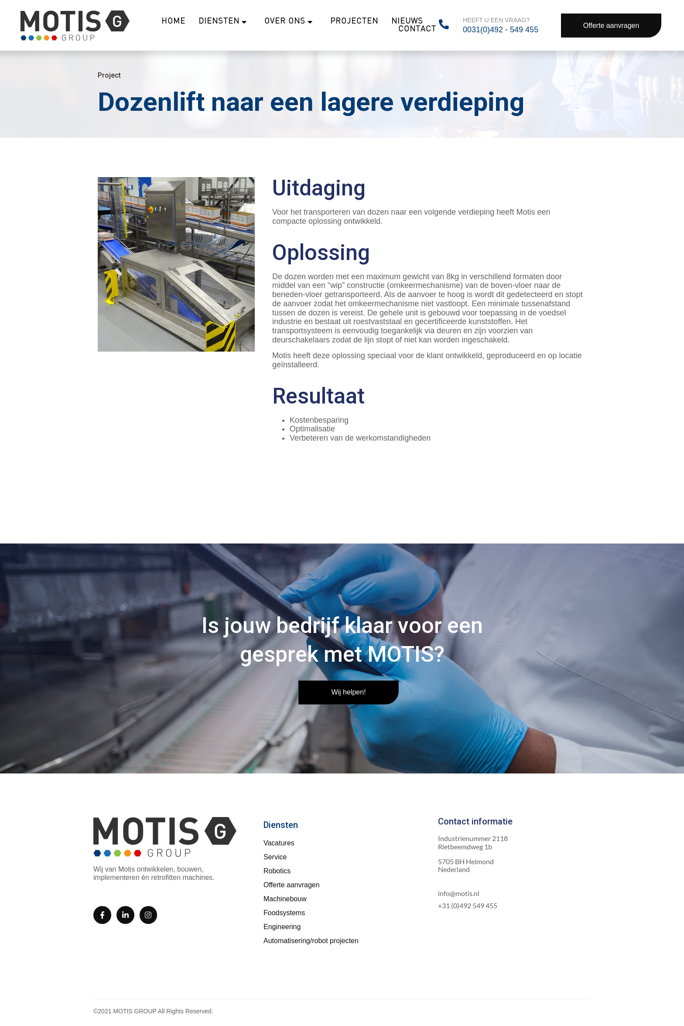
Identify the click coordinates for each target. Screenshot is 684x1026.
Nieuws (407, 21)
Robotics (277, 871)
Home (173, 21)
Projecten (354, 21)
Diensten (222, 22)
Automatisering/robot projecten (311, 940)
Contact (417, 29)
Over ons (288, 22)
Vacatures (278, 843)
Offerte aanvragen (291, 885)
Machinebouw (285, 899)
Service (275, 857)
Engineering (282, 926)
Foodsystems (284, 913)
